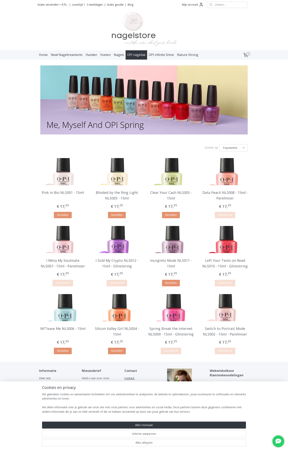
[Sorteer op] (233, 147)
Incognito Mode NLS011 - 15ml (171, 263)
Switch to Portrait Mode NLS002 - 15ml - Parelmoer (225, 331)
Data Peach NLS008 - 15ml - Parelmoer (225, 195)
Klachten (45, 395)
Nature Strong (187, 55)
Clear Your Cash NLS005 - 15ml (171, 195)
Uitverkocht (225, 215)
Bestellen (63, 215)
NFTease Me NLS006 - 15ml (62, 328)
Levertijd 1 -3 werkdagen (87, 4)
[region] (118, 435)
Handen (91, 55)
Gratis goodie (115, 4)
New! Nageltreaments (67, 55)
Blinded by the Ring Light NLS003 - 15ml (117, 195)
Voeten (105, 55)
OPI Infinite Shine (161, 55)
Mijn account (192, 4)
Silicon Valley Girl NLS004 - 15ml (117, 331)
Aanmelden (92, 391)
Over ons (45, 378)
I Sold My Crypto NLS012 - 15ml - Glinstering (117, 263)
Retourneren (47, 399)
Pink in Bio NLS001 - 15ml (63, 192)
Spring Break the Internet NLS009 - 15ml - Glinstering (171, 331)
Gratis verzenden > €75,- (52, 4)
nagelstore (173, 404)
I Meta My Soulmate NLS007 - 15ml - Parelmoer (63, 263)
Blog (130, 4)
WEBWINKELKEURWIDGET (227, 382)
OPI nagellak (136, 55)
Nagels (119, 55)
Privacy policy (47, 387)
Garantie (44, 391)
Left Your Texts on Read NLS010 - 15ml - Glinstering (225, 263)
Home (43, 55)
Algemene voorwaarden (54, 382)
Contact (44, 404)
